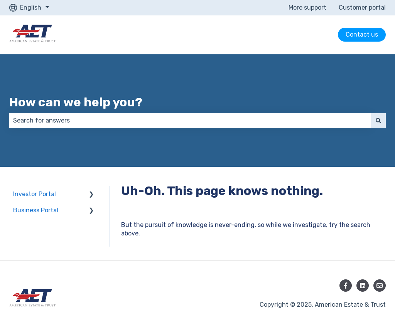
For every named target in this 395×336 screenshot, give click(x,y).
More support (307, 7)
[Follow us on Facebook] (345, 285)
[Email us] (379, 285)
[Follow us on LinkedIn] (362, 285)
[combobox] (190, 120)
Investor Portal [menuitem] (34, 194)
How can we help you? (75, 102)
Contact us (362, 34)
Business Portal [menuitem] (35, 210)
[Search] (378, 120)
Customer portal (362, 7)
